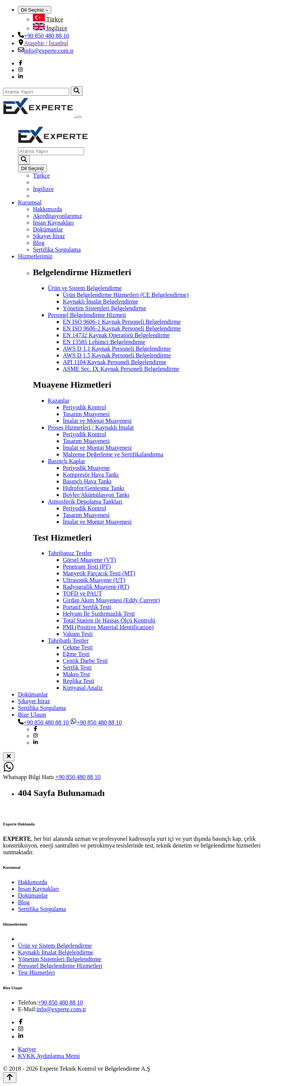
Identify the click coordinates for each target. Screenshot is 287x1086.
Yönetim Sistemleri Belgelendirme (104, 308)
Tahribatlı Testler (68, 640)
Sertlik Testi (77, 667)
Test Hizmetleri (36, 972)
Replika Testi (78, 681)
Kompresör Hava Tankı (91, 474)
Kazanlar (59, 400)
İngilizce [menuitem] (43, 189)
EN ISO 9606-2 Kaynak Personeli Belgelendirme (122, 328)
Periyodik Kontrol (84, 407)
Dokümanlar (48, 229)
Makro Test (76, 674)
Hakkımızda (47, 209)
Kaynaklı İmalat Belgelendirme (100, 301)
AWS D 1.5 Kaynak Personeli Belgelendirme (117, 355)
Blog (38, 243)
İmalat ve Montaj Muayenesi (97, 421)
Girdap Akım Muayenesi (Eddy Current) (111, 600)
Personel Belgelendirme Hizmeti (87, 315)
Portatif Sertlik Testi (87, 607)
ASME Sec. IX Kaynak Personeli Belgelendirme (121, 369)
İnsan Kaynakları (53, 222)
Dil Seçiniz (34, 10)
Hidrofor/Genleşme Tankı (93, 488)
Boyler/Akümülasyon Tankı (96, 495)
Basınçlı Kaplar (66, 461)
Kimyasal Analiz (83, 687)
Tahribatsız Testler (70, 553)
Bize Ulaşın (32, 714)
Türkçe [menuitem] (41, 175)
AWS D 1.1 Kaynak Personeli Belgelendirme (117, 348)
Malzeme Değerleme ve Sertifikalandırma (113, 454)
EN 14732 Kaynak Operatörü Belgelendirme (116, 335)
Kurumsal (29, 202)
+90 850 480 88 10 (46, 36)
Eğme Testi (76, 654)
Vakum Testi (78, 634)
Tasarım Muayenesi (86, 414)
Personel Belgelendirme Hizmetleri (60, 966)
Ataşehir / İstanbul (46, 43)
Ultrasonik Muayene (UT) (94, 580)
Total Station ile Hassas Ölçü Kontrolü (109, 620)
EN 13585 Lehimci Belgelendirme (104, 342)
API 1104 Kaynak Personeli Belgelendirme (114, 362)
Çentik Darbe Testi (85, 661)
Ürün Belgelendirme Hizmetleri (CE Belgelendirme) (126, 295)
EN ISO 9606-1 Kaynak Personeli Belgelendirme (122, 322)
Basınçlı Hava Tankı (87, 481)
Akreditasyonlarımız (57, 216)
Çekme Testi (78, 647)
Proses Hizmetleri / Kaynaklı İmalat (91, 427)
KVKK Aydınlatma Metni (49, 1056)
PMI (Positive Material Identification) (108, 627)
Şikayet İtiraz (49, 236)
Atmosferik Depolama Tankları (85, 501)
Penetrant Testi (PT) (87, 566)
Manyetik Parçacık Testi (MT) (99, 573)
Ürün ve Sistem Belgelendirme (85, 288)
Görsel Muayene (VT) (89, 560)
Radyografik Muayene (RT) (96, 587)
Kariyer (27, 1049)
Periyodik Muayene (86, 468)
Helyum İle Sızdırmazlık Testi (99, 613)
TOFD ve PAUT (82, 593)
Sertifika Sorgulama (57, 249)
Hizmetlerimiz (35, 256)
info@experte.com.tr (49, 50)
